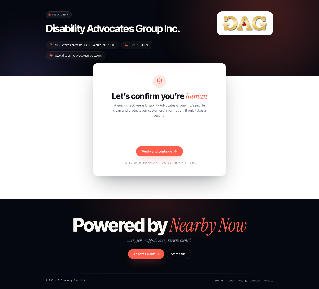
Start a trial (178, 254)
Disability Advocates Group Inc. (119, 28)
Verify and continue (159, 151)
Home (219, 280)
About (230, 280)
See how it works (146, 254)
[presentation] (159, 133)
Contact (255, 280)
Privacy (268, 280)
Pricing (242, 280)
